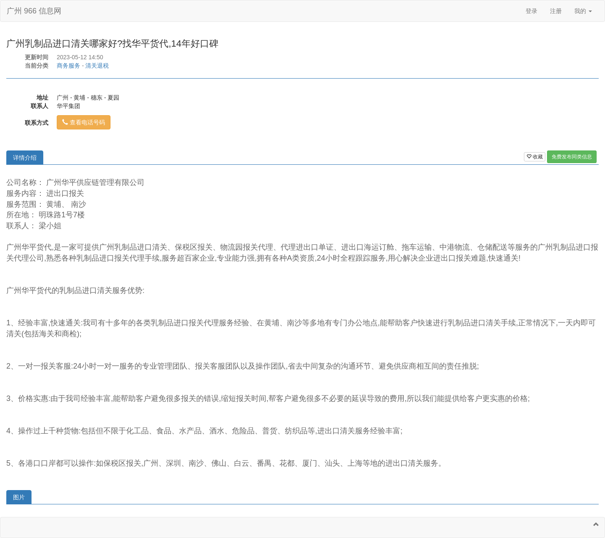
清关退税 (97, 65)
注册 (556, 11)
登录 (531, 11)
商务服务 (68, 65)
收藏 (534, 157)
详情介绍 (25, 157)
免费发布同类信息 (572, 157)
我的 (583, 11)
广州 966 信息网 (34, 11)
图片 (19, 497)
